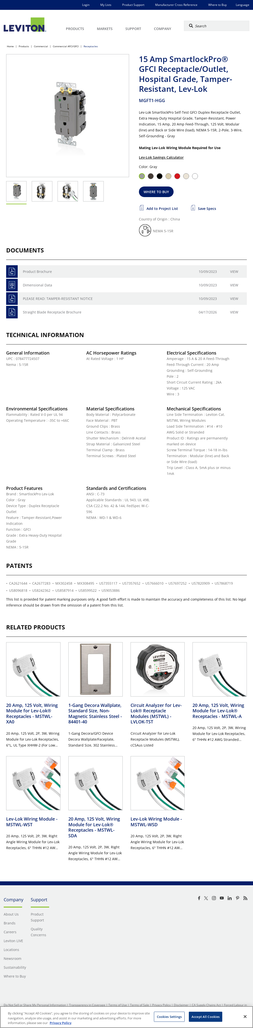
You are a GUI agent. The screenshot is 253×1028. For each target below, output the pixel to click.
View (234, 271)
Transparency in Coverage (87, 1005)
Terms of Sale (139, 1005)
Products (24, 46)
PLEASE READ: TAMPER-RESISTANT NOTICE (58, 298)
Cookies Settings (169, 1016)
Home (10, 46)
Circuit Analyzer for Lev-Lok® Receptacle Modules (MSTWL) (156, 713)
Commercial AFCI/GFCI (66, 46)
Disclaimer (181, 1005)
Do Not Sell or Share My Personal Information (35, 1005)
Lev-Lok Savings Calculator (161, 157)
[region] (126, 1017)
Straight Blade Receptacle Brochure (52, 312)
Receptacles (91, 46)
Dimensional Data (37, 285)
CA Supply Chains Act (206, 1005)
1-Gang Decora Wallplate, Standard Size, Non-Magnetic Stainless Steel (95, 713)
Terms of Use (117, 1005)
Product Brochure (37, 271)
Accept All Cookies (206, 1016)
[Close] (245, 1016)
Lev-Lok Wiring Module (32, 821)
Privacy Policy (161, 1005)
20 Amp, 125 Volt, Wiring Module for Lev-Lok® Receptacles (32, 713)
